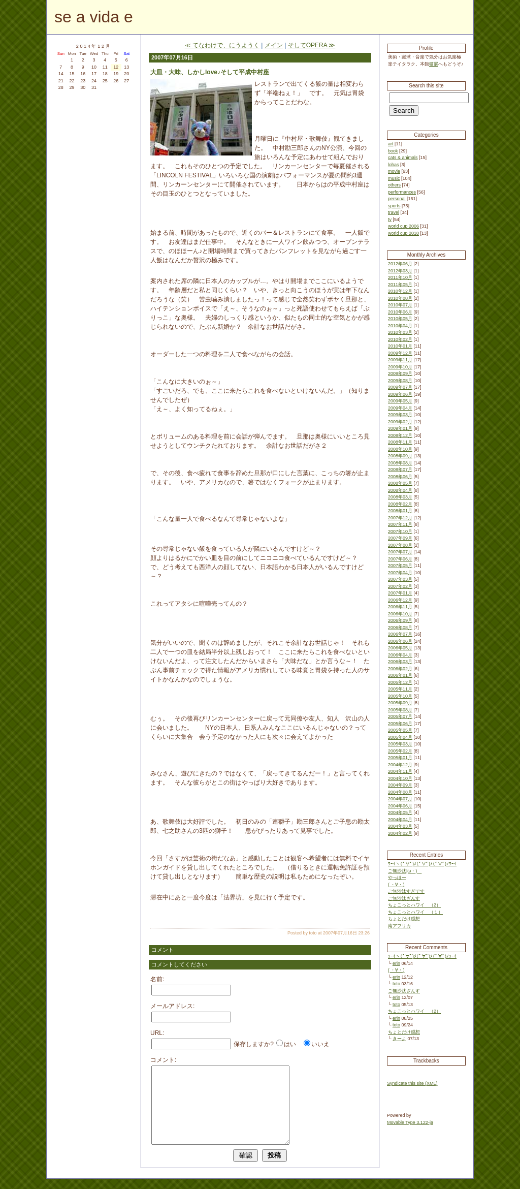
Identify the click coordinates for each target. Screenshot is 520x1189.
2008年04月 (400, 490)
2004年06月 (400, 805)
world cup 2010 (403, 233)
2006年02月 (400, 668)
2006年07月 (400, 634)
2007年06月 (400, 558)
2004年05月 (400, 812)
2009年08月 (400, 380)
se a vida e (93, 17)
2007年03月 (400, 579)
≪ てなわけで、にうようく (222, 45)
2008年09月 (400, 455)
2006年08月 (400, 627)
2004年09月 (400, 785)
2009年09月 (400, 373)
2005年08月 (400, 709)
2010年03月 (400, 332)
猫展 (433, 64)
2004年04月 (400, 819)
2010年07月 (400, 304)
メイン (274, 45)
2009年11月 (400, 359)
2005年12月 (400, 682)
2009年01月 (400, 428)
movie (394, 171)
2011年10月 (400, 277)
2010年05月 (400, 318)
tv (390, 219)
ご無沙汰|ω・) (404, 870)
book (393, 150)
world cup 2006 (403, 226)
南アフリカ (399, 925)
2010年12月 (400, 291)
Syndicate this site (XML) (412, 1083)
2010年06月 (400, 312)
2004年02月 (400, 833)
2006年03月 (400, 661)
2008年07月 (400, 469)
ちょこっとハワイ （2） (414, 905)
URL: (157, 1033)
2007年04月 (400, 572)
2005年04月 (400, 737)
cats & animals (403, 157)
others (394, 184)
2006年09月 (400, 620)
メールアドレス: (172, 1006)
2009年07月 (400, 387)
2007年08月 (400, 545)
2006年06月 (400, 641)
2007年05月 (400, 565)
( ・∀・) (396, 884)
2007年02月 (400, 586)
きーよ (399, 1038)
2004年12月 (400, 764)
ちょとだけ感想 (404, 918)
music (394, 178)
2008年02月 (400, 504)
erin (396, 963)
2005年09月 (400, 702)
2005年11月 (400, 689)
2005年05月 (400, 730)
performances (402, 192)
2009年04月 (400, 408)
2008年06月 (400, 476)
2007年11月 (400, 524)
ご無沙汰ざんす (404, 898)
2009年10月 (400, 366)
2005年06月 (400, 723)
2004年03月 (400, 826)
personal (397, 198)
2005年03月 (400, 743)
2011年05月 (400, 284)
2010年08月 (400, 298)
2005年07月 (400, 716)
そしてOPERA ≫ (312, 45)
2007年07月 (400, 551)
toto (396, 983)
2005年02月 (400, 751)
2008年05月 (400, 483)
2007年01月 (400, 593)
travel (393, 212)
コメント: (163, 1059)
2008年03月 (400, 496)
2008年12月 (400, 435)
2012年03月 (400, 270)
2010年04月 (400, 325)
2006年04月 (400, 655)
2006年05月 (400, 647)
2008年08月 (400, 462)
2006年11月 (400, 606)
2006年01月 (400, 675)
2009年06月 (400, 394)
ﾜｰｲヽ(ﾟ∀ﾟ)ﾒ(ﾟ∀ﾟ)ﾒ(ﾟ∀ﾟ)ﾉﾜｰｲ (422, 863)
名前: (157, 979)
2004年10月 (400, 778)
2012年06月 (400, 263)
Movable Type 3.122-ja (410, 1122)
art (391, 143)
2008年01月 (400, 510)
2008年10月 (400, 449)
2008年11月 (400, 442)
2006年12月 (400, 600)
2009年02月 (400, 421)
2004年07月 (400, 798)
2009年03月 (400, 414)
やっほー (397, 877)
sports (394, 205)
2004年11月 (400, 771)
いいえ (320, 1044)
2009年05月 (400, 400)
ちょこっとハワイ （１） (415, 912)
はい (290, 1044)
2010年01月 (400, 346)
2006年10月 (400, 613)
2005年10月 (400, 696)
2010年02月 (400, 339)
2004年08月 (400, 792)
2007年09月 (400, 538)
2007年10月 (400, 531)
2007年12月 (400, 517)
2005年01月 (400, 757)
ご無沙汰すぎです (406, 891)
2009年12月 (400, 353)
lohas (393, 164)
